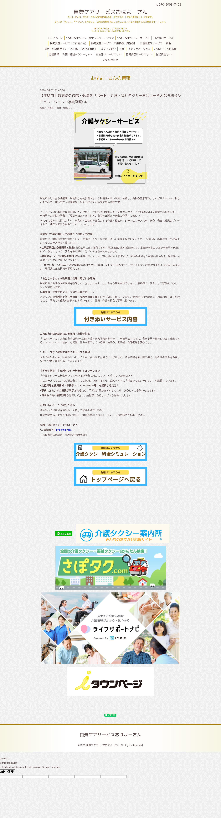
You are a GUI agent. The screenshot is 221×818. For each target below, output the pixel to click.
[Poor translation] (10, 771)
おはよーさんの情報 (165, 48)
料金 (168, 43)
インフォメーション (139, 48)
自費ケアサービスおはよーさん (110, 12)
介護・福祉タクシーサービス (133, 38)
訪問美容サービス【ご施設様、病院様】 (113, 43)
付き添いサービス (163, 38)
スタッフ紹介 (108, 48)
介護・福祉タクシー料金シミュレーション (90, 38)
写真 (121, 48)
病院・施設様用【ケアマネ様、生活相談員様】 (71, 48)
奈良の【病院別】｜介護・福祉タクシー (57, 107)
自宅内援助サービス (151, 43)
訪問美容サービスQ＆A (139, 54)
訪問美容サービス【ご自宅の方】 (69, 43)
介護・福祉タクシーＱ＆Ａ (77, 54)
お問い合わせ (110, 60)
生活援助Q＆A (164, 54)
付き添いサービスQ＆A (109, 54)
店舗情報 (54, 54)
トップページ (55, 38)
